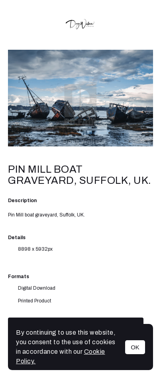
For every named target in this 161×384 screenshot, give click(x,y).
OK (135, 347)
